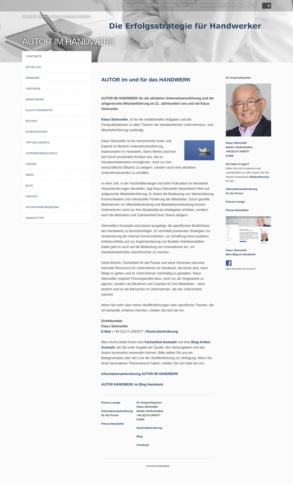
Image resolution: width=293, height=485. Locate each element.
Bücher (31, 120)
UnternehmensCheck (41, 153)
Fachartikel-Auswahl (161, 342)
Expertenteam (36, 131)
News (30, 174)
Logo (252, 5)
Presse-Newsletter (112, 423)
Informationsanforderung (117, 411)
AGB (242, 5)
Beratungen (35, 99)
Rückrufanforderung (42, 207)
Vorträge (33, 88)
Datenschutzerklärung (217, 5)
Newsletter (35, 217)
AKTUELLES (33, 67)
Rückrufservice (259, 176)
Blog (29, 185)
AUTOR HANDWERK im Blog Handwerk (132, 384)
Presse (56, 16)
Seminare (33, 77)
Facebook (143, 444)
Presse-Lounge (110, 402)
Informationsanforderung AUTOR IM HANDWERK (139, 374)
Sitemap (170, 5)
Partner (154, 5)
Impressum (187, 5)
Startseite (43, 16)
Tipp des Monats (38, 142)
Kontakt (32, 196)
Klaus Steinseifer (39, 110)
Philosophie (135, 5)
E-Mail (106, 331)
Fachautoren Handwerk (77, 16)
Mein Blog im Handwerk (241, 254)
